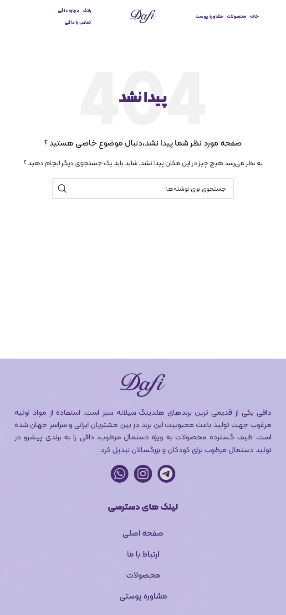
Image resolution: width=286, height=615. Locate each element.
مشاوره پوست (209, 16)
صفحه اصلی (143, 533)
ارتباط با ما (143, 554)
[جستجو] (143, 188)
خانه (254, 16)
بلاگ (87, 10)
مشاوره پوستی (143, 596)
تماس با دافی (78, 22)
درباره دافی (68, 10)
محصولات (236, 16)
